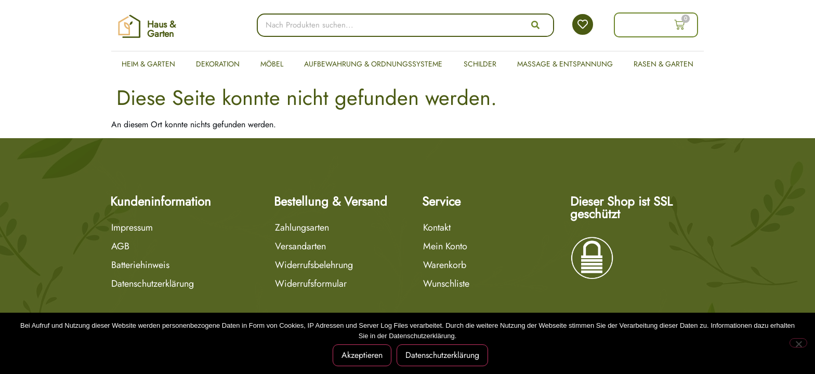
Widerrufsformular (311, 283)
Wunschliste (446, 283)
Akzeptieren (362, 355)
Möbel (271, 64)
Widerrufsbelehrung (314, 265)
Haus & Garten (161, 29)
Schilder (480, 64)
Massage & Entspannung (565, 64)
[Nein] (798, 343)
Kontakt (437, 227)
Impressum (132, 227)
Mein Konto (445, 246)
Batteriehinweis (140, 265)
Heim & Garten (148, 64)
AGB (120, 246)
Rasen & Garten (663, 64)
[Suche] (535, 25)
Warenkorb (444, 265)
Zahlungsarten (302, 227)
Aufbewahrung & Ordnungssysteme (373, 64)
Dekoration (218, 64)
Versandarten (300, 246)
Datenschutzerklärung (152, 283)
